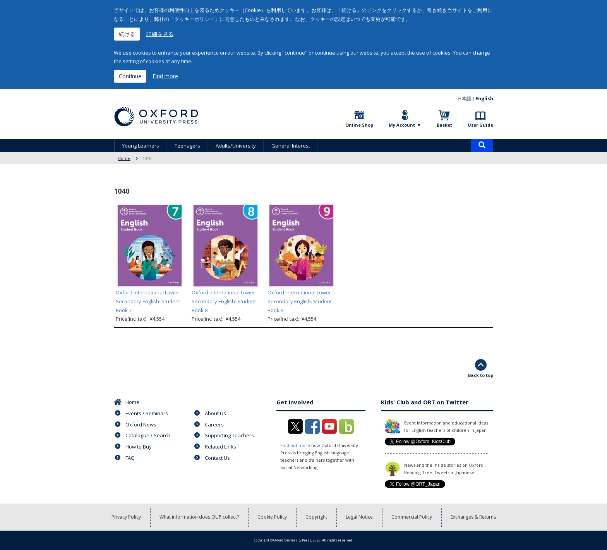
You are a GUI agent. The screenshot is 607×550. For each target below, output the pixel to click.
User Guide (480, 125)
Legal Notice (359, 517)
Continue (130, 76)
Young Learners (140, 145)
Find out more (295, 445)
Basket (444, 125)
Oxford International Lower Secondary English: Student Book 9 (299, 301)
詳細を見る (159, 34)
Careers (214, 424)
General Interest (290, 145)
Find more (165, 76)
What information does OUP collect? (199, 517)
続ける (127, 34)
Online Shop (359, 125)
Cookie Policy (272, 517)
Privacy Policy (126, 517)
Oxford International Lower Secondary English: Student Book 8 (224, 301)
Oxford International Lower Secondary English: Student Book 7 (148, 301)
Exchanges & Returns (473, 517)
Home (124, 158)
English (484, 98)
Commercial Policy (411, 517)
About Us (215, 413)
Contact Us (217, 457)
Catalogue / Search (147, 435)
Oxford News (140, 424)
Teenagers (187, 145)
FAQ (130, 457)
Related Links (220, 446)
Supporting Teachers (229, 435)
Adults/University (236, 145)
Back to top (480, 375)
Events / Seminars (146, 413)
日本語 (464, 98)
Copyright (316, 517)
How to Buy (138, 446)
